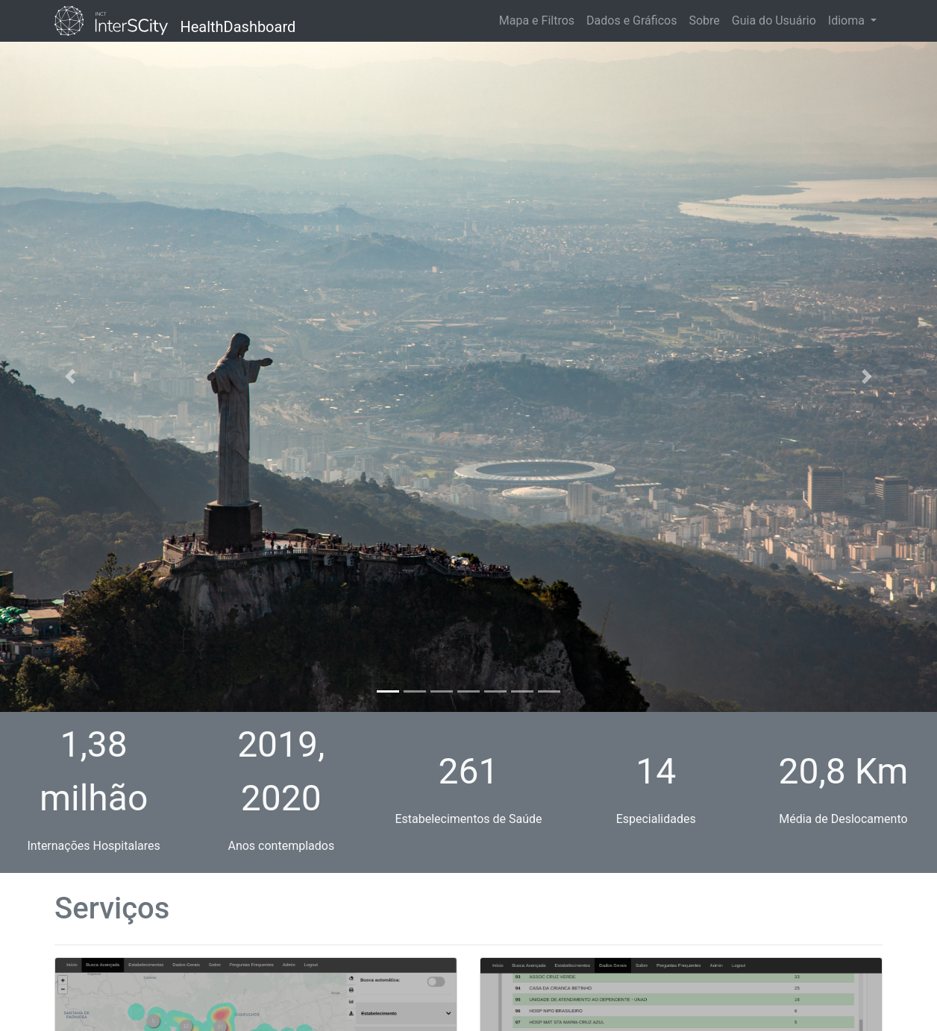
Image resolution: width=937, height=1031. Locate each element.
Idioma (848, 20)
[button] (70, 377)
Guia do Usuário (774, 20)
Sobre (704, 20)
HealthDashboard (237, 24)
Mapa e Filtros (536, 20)
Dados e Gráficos (631, 20)
